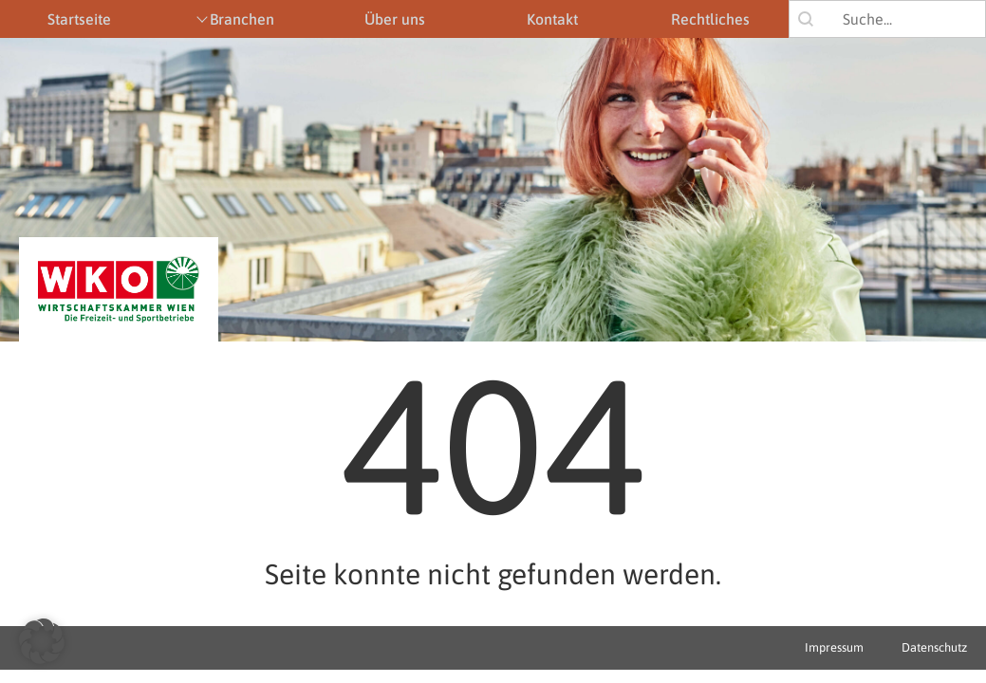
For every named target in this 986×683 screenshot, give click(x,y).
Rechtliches (710, 19)
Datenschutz (934, 647)
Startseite (79, 19)
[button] (42, 641)
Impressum (834, 647)
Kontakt (552, 19)
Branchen (242, 19)
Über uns (394, 19)
